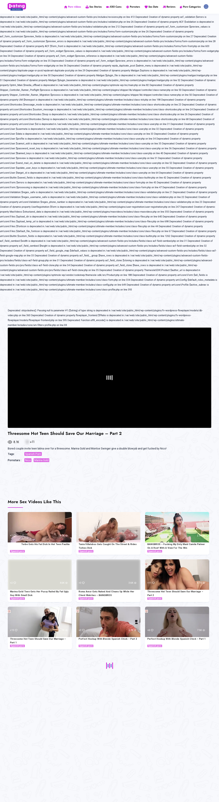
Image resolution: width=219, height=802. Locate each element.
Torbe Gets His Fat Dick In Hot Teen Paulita (45, 544)
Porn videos (72, 7)
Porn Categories (190, 7)
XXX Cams (114, 7)
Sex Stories (94, 7)
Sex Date (151, 7)
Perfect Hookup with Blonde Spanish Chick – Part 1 (176, 639)
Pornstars (133, 7)
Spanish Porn (33, 454)
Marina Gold (41, 460)
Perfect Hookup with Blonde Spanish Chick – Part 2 (108, 639)
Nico (28, 460)
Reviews (169, 7)
